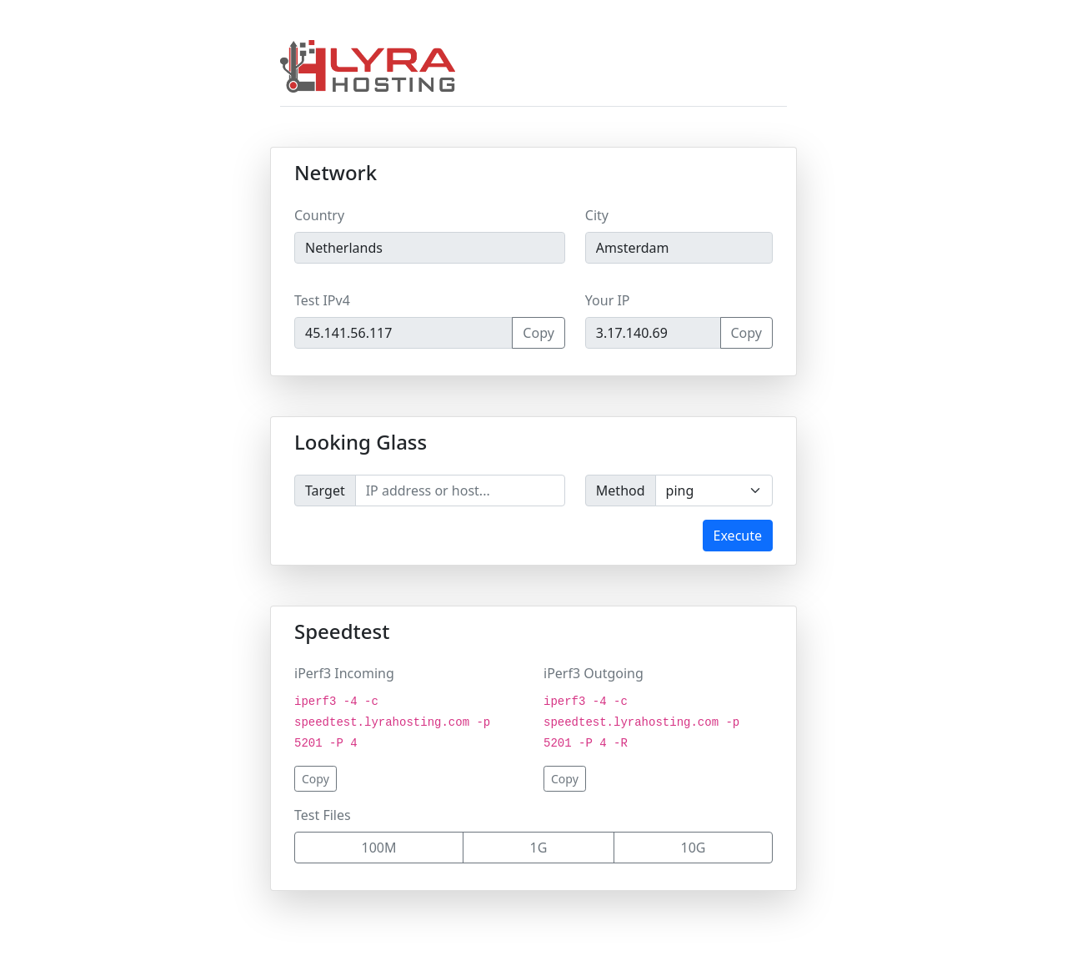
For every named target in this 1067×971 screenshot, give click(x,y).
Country (319, 215)
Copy (538, 333)
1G (539, 847)
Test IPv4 (322, 300)
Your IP (607, 300)
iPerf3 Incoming (344, 673)
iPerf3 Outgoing (594, 673)
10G (693, 847)
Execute (738, 535)
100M (379, 847)
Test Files (322, 815)
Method (620, 490)
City (597, 215)
